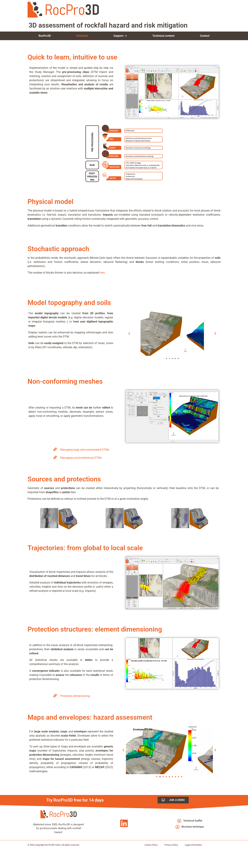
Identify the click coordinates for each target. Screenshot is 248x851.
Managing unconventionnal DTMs (81, 457)
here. (102, 272)
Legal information (193, 845)
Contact (204, 35)
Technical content (163, 35)
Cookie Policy (151, 845)
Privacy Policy (171, 845)
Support (120, 36)
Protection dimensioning (75, 696)
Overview (82, 35)
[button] (129, 333)
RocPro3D (45, 35)
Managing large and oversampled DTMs (84, 449)
